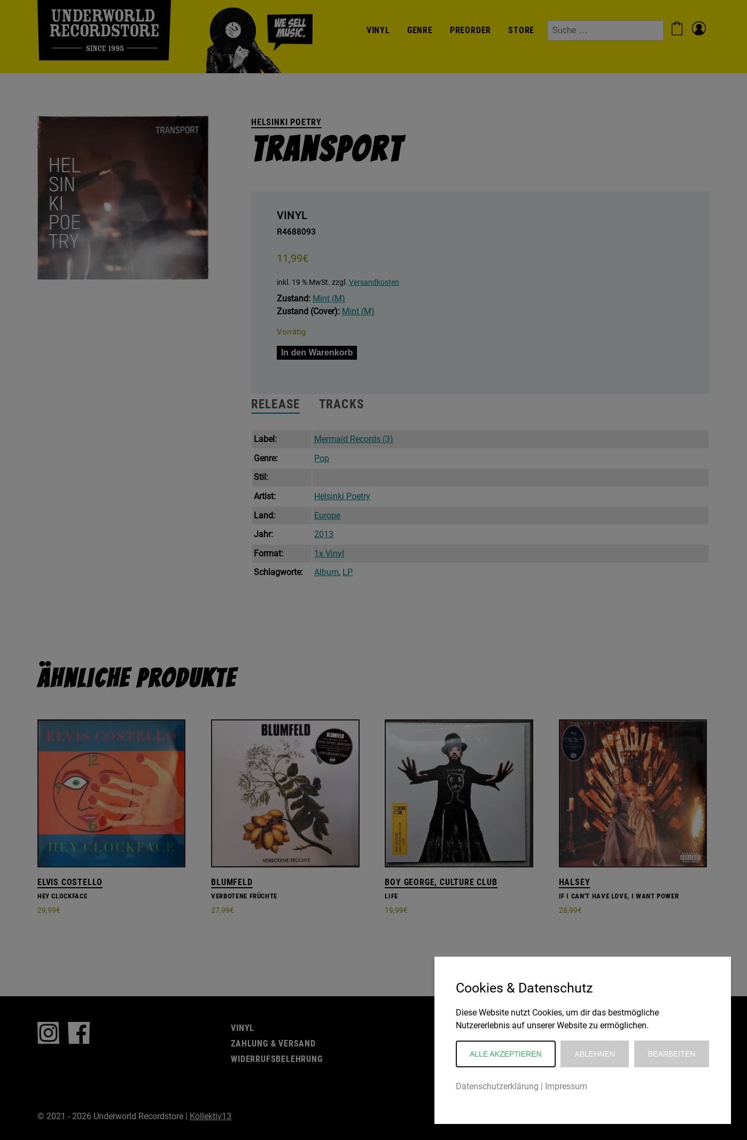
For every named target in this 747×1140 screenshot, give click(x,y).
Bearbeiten (672, 1054)
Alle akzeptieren (506, 1054)
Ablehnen (594, 1054)
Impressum (566, 1086)
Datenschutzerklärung (497, 1086)
